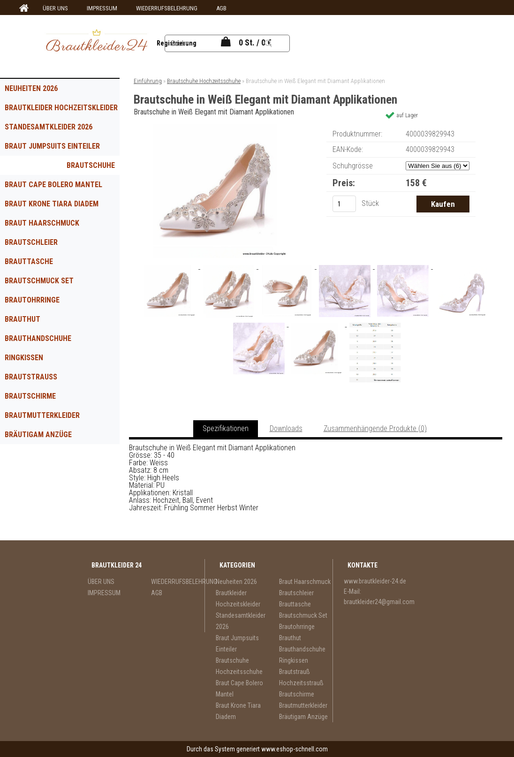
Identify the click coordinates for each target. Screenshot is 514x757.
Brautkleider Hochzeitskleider (61, 107)
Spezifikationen (226, 428)
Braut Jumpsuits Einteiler (52, 146)
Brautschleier (31, 242)
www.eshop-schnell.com (294, 749)
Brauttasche (29, 261)
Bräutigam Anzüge (38, 434)
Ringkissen (24, 357)
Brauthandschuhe (38, 338)
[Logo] (96, 41)
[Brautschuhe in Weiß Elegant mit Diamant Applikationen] (221, 127)
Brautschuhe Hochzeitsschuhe (83, 168)
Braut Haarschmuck (42, 223)
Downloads (286, 428)
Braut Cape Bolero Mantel (53, 184)
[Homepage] (22, 8)
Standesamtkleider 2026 (48, 126)
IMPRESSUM (102, 8)
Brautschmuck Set (39, 280)
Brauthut (22, 319)
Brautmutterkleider (42, 415)
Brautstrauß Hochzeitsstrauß (39, 379)
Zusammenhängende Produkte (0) (375, 428)
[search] (275, 42)
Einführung (148, 80)
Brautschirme (30, 396)
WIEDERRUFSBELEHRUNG (166, 8)
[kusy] (344, 204)
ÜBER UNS (55, 8)
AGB (221, 8)
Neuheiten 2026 (31, 88)
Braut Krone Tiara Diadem (51, 203)
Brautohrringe (32, 299)
